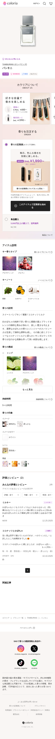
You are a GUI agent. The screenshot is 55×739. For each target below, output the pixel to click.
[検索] (44, 3)
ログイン (36, 3)
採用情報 (39, 714)
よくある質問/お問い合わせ (27, 702)
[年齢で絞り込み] (31, 494)
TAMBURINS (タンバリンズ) (14, 64)
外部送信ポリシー (37, 710)
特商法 (47, 710)
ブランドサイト (40, 706)
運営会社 (16, 714)
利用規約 (8, 710)
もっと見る (27, 389)
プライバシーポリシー (21, 710)
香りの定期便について (17, 706)
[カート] (51, 3)
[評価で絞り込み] (11, 494)
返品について (47, 235)
